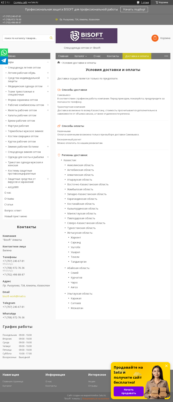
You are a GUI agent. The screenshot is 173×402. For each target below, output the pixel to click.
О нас (7, 192)
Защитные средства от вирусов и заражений (22, 180)
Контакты (113, 56)
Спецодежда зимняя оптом (24, 152)
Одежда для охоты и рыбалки (26, 157)
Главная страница (13, 381)
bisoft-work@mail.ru (14, 296)
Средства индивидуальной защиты (24, 79)
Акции (91, 381)
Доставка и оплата (137, 56)
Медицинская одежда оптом (25, 86)
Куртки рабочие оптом (22, 141)
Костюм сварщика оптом (23, 136)
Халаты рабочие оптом (22, 115)
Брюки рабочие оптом (21, 120)
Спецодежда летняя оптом (24, 67)
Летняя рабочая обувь (21, 72)
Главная (63, 56)
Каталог (79, 56)
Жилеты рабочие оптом (22, 110)
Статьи (8, 204)
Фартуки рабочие (18, 125)
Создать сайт (20, 2)
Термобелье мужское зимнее (25, 131)
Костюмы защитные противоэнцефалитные (22, 172)
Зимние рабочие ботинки (23, 146)
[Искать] (51, 38)
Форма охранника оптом (23, 99)
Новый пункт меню (15, 216)
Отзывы (9, 198)
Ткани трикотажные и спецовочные (21, 93)
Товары (9, 62)
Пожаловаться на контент (95, 398)
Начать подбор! (134, 9)
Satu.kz (102, 395)
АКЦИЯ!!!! (13, 187)
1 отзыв (145, 2)
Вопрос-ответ (13, 210)
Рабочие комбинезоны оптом (26, 105)
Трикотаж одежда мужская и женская (25, 164)
